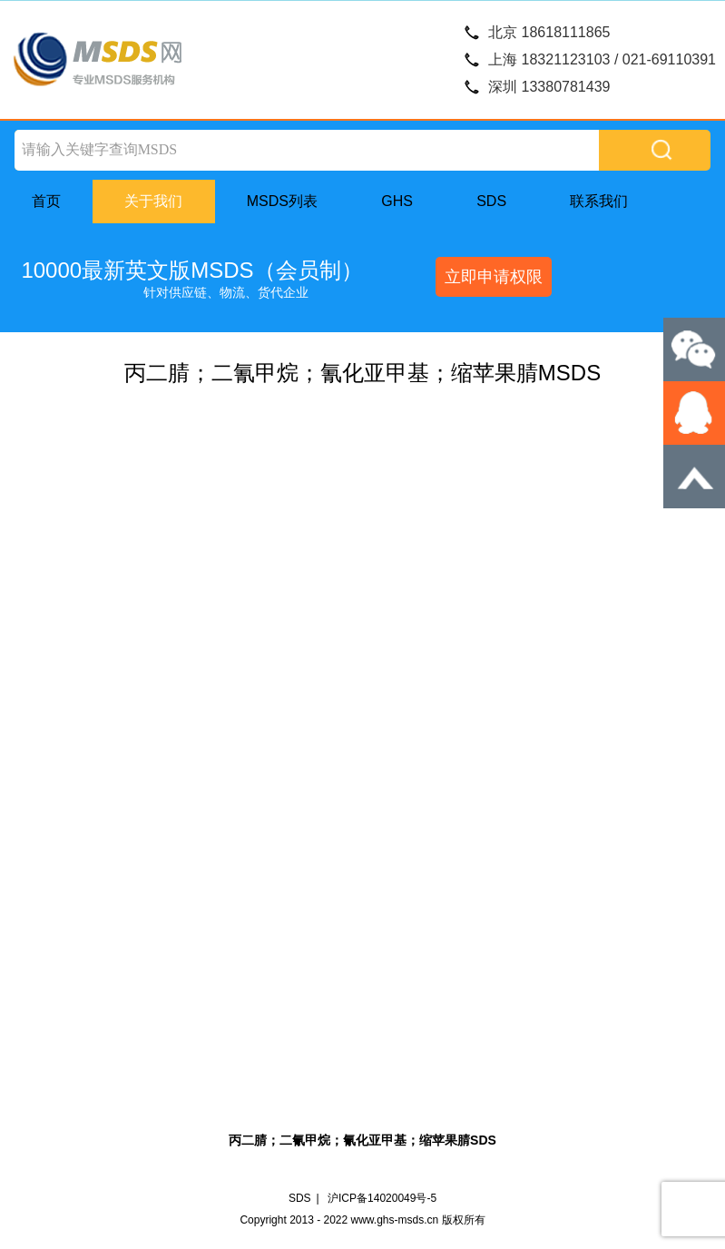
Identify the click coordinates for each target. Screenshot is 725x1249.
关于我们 (153, 201)
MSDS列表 (282, 201)
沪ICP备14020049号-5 (382, 1198)
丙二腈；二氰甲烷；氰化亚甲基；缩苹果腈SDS (362, 1140)
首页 (46, 201)
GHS (397, 201)
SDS (491, 201)
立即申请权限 (494, 277)
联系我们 (599, 201)
